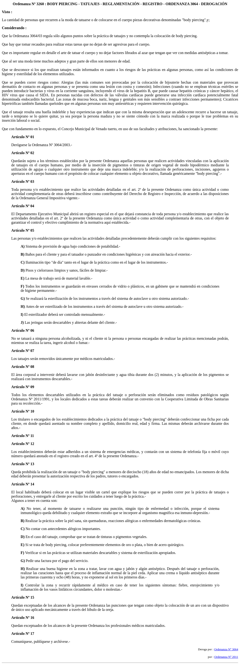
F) (23, 286)
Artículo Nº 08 (22, 367)
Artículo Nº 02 (22, 153)
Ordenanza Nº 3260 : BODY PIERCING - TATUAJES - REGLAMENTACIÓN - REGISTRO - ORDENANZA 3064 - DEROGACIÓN (120, 4)
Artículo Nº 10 (22, 411)
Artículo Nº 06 (22, 330)
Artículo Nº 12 (22, 444)
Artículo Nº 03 (22, 181)
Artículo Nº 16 (22, 618)
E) (23, 278)
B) (23, 254)
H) (23, 306)
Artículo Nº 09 (22, 387)
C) (23, 262)
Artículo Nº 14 (22, 484)
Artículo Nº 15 (22, 597)
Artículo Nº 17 (22, 634)
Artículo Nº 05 (22, 230)
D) (23, 270)
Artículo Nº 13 (22, 464)
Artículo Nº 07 (22, 351)
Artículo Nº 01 (22, 137)
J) (23, 322)
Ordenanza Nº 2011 (226, 657)
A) (23, 246)
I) (22, 314)
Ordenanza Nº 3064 (226, 649)
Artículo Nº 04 (22, 206)
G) (23, 298)
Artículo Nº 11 (22, 436)
